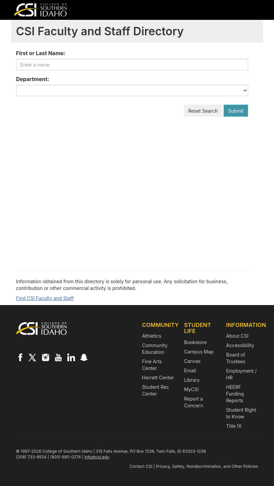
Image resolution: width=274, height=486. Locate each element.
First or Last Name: (41, 53)
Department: (32, 79)
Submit (235, 111)
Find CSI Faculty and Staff (45, 298)
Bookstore (195, 342)
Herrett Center (158, 377)
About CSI (237, 336)
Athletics (151, 336)
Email (190, 370)
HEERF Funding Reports (235, 393)
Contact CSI (140, 466)
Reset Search (203, 111)
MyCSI (191, 389)
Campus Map (199, 351)
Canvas (192, 361)
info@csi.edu (96, 456)
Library (192, 380)
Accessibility (240, 345)
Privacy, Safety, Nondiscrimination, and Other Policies (207, 466)
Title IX (234, 426)
